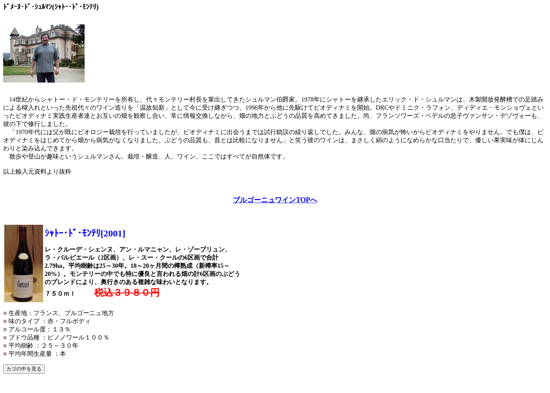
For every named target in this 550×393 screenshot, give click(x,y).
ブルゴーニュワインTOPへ (275, 200)
